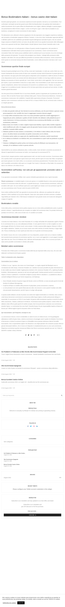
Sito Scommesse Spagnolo (11, 366)
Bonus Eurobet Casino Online (12, 380)
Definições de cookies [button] (9, 603)
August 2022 (7, 477)
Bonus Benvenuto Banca (8, 107)
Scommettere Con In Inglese (9, 261)
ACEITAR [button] (20, 603)
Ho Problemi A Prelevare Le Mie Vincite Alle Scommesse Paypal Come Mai (28, 352)
